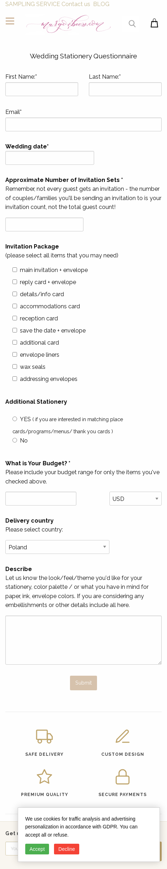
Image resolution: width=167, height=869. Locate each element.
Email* (83, 120)
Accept (37, 849)
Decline (66, 849)
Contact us (75, 4)
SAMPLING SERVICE (32, 4)
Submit (83, 683)
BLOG (101, 4)
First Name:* (41, 84)
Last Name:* (125, 84)
